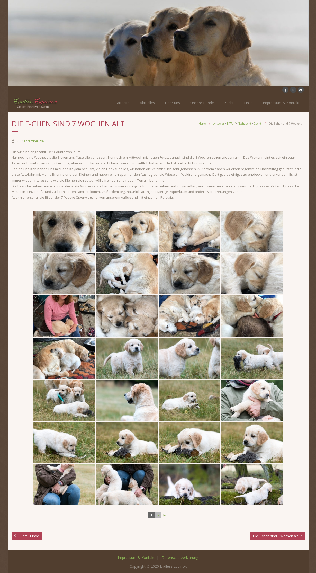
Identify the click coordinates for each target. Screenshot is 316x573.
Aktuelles (147, 102)
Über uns (172, 102)
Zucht (229, 102)
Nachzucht (244, 123)
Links (248, 102)
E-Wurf (231, 123)
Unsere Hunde (202, 102)
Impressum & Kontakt (281, 102)
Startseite (122, 102)
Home (202, 123)
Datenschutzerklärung (180, 557)
